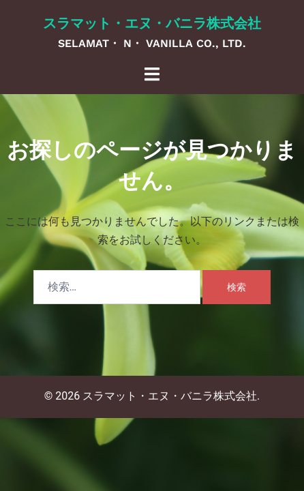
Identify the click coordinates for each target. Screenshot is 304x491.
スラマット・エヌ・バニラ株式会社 (152, 23)
